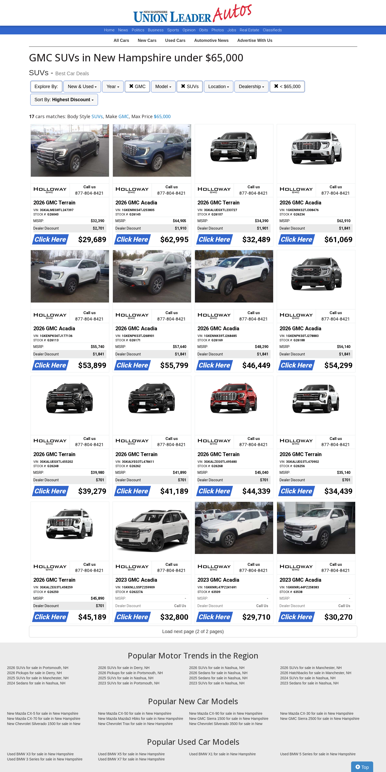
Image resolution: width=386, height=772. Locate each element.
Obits (204, 30)
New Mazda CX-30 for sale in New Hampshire (317, 713)
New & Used (82, 86)
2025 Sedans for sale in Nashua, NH (218, 678)
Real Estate (250, 30)
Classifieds (272, 30)
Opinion (189, 30)
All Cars (121, 40)
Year (112, 86)
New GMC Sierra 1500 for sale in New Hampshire (229, 719)
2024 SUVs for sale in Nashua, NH (308, 678)
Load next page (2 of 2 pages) (193, 631)
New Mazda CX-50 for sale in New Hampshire (135, 713)
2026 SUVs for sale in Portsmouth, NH (37, 668)
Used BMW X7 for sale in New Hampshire (131, 759)
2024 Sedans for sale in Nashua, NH (36, 683)
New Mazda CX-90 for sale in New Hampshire (226, 713)
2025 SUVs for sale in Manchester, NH (38, 678)
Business (156, 30)
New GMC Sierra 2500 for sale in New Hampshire (320, 719)
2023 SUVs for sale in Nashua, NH (217, 683)
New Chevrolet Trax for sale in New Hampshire (135, 724)
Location (218, 86)
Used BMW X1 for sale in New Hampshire (222, 754)
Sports (173, 30)
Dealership (251, 86)
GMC (137, 86)
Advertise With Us (254, 40)
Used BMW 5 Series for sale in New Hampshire (318, 754)
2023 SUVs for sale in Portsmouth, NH (129, 683)
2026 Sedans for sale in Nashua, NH (218, 673)
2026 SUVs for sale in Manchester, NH (311, 668)
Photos (218, 30)
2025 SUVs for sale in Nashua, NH (126, 678)
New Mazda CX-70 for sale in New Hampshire (44, 719)
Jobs (232, 30)
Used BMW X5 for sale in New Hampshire (131, 754)
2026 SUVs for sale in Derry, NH (124, 668)
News (123, 30)
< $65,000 (287, 86)
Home (109, 30)
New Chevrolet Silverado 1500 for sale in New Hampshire (44, 724)
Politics (138, 30)
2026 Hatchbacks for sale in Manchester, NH (315, 673)
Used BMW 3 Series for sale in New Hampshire (45, 759)
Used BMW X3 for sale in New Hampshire (40, 754)
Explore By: (46, 86)
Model (163, 86)
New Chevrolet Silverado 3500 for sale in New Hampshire (226, 724)
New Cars (147, 40)
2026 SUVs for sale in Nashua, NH (217, 668)
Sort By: (64, 99)
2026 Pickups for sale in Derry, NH (34, 673)
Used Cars (175, 40)
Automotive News (211, 40)
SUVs (190, 86)
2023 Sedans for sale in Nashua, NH (309, 683)
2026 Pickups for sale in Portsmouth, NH (130, 673)
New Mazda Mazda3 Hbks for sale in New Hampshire (140, 719)
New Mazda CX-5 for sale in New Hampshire (42, 713)
